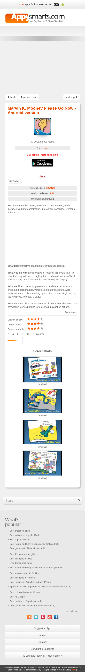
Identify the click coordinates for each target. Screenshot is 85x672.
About (42, 635)
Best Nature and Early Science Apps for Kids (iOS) (34, 544)
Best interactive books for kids (24, 573)
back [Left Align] (11, 97)
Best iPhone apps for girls (22, 554)
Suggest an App (42, 628)
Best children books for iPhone (25, 592)
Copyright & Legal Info (42, 649)
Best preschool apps (20, 530)
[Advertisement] (42, 68)
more (73, 670)
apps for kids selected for (38, 4)
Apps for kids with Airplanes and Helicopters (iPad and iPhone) (40, 586)
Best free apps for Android (22, 577)
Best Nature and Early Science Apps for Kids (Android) (36, 567)
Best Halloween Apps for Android (26, 601)
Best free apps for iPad (21, 558)
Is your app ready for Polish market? (42, 655)
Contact (42, 642)
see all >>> (71, 611)
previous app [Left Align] (28, 97)
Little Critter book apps (21, 563)
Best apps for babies (20, 539)
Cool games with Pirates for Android (27, 548)
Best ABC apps (17, 596)
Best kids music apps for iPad (24, 535)
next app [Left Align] (71, 97)
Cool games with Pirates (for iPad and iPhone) (32, 605)
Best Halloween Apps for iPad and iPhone (30, 582)
